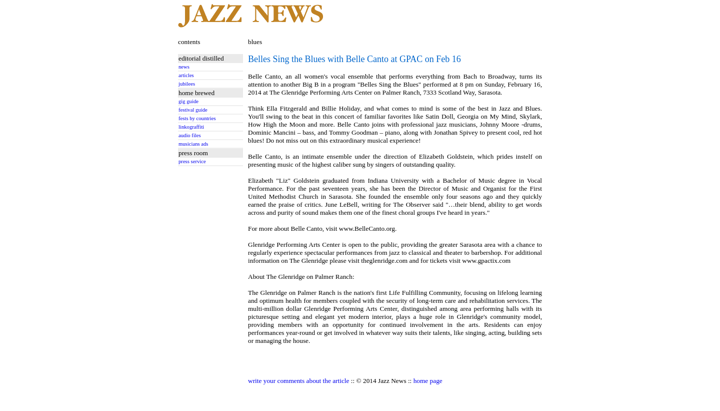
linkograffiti (191, 127)
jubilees (186, 84)
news (184, 67)
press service (192, 161)
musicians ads (193, 144)
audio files (189, 135)
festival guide (193, 110)
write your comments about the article (298, 380)
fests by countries (197, 118)
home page (428, 380)
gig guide (188, 101)
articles (186, 75)
